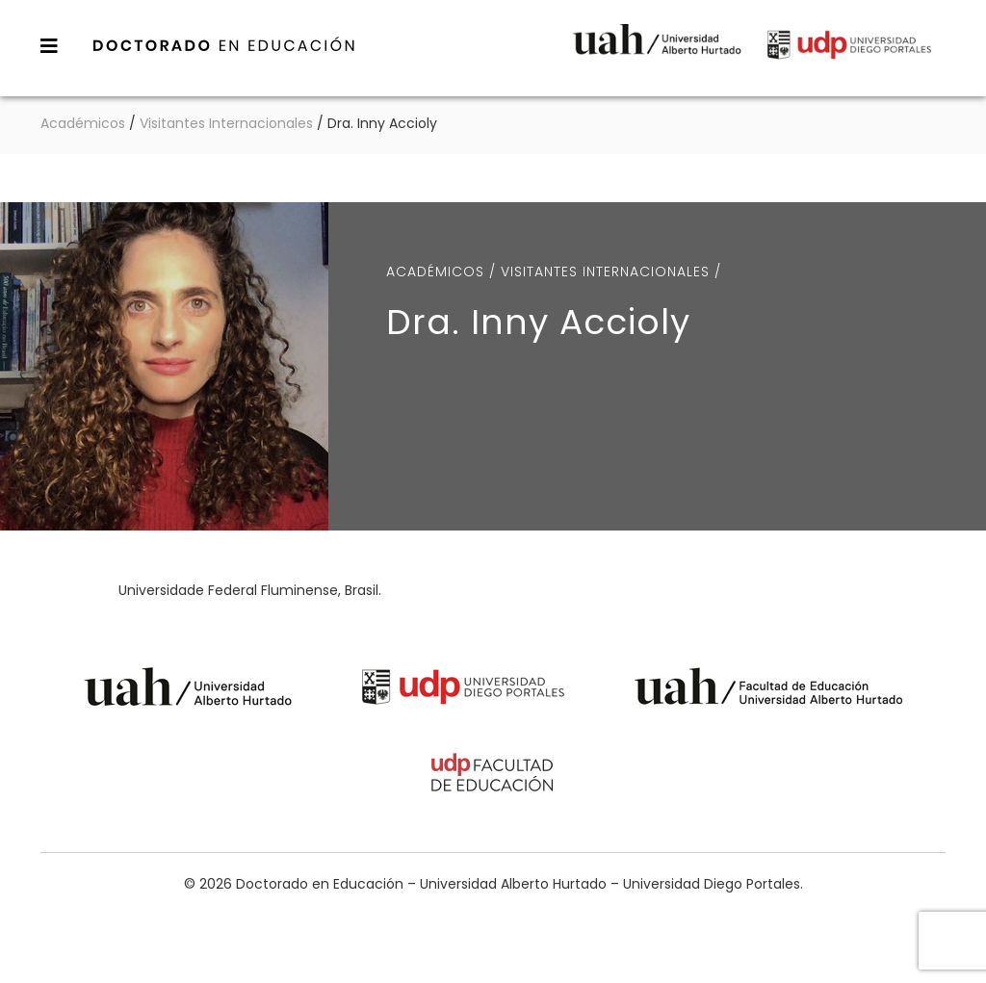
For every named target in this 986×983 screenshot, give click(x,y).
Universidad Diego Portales (849, 52)
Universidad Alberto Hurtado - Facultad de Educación (769, 689)
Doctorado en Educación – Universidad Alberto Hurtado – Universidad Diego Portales (224, 45)
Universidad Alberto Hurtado (656, 52)
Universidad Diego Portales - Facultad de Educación (493, 775)
